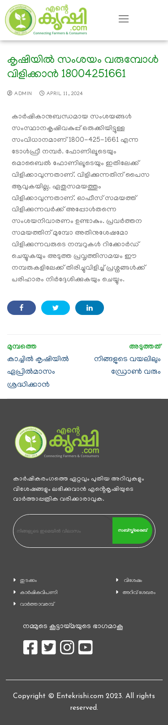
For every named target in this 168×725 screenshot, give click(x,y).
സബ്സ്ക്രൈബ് (132, 530)
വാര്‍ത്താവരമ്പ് (37, 604)
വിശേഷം (133, 581)
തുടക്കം (28, 581)
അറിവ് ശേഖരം (139, 593)
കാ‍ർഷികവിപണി (39, 593)
